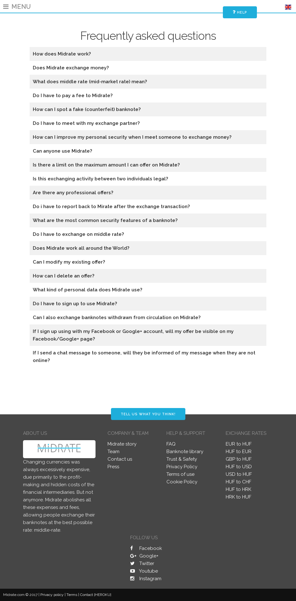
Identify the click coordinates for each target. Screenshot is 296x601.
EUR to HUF (239, 444)
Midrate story (121, 444)
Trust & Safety (181, 459)
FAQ (171, 444)
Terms (72, 594)
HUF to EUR (239, 451)
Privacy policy (52, 594)
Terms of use (180, 474)
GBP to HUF (239, 459)
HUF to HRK (238, 489)
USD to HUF (239, 474)
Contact (86, 594)
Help (240, 12)
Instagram (145, 578)
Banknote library (184, 451)
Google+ (144, 556)
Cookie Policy (181, 482)
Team (113, 451)
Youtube (144, 571)
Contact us (119, 459)
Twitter (142, 563)
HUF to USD (239, 467)
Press (113, 467)
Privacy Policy (181, 467)
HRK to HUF (238, 497)
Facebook (146, 548)
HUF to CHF (238, 482)
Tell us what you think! (148, 414)
